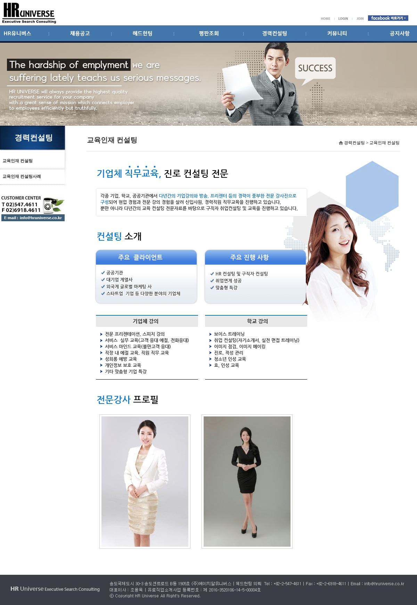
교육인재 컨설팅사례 (21, 176)
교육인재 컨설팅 (17, 160)
